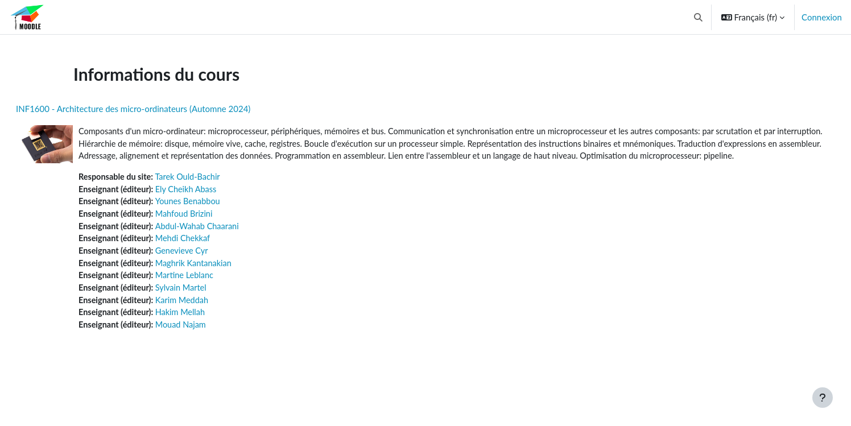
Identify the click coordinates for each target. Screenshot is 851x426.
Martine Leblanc (215, 293)
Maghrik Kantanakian (225, 281)
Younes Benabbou (219, 217)
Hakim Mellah (211, 332)
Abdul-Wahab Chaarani (228, 242)
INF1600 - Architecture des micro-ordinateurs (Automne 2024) (160, 109)
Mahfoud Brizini (215, 230)
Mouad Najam (211, 345)
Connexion (822, 17)
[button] (698, 17)
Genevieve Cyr (212, 268)
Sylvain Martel (211, 306)
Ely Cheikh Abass (217, 204)
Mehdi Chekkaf (213, 255)
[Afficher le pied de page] (822, 397)
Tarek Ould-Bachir (219, 191)
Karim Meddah (213, 319)
